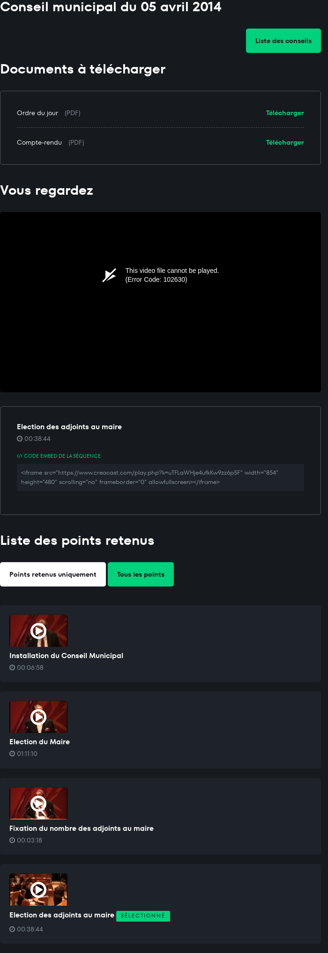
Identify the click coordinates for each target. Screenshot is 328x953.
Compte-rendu (39, 142)
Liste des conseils (283, 40)
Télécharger (285, 112)
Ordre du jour (37, 112)
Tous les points (140, 574)
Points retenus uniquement (53, 574)
